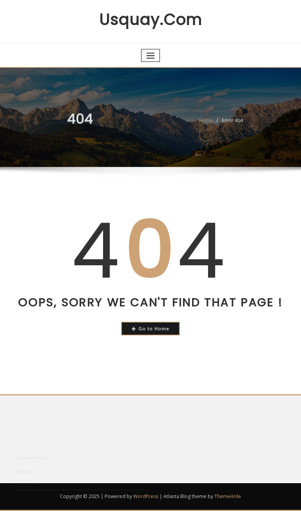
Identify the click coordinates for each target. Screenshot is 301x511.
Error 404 (232, 122)
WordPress (145, 496)
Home (206, 122)
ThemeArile (227, 496)
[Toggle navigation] (150, 55)
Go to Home (151, 329)
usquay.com (150, 20)
